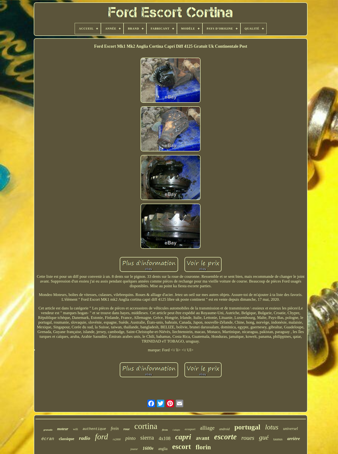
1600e (148, 448)
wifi (75, 429)
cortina (145, 426)
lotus (271, 427)
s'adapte (176, 429)
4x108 (165, 438)
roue (126, 429)
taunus (277, 439)
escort (181, 446)
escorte (225, 437)
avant (202, 438)
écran (47, 439)
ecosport (190, 429)
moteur (62, 429)
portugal (247, 427)
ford (101, 436)
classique (66, 439)
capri (183, 437)
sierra (147, 437)
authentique (94, 429)
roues (247, 438)
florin (203, 447)
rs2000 (116, 439)
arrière (293, 438)
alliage (207, 428)
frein (115, 428)
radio (84, 438)
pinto (130, 438)
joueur (134, 449)
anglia (162, 449)
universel (290, 428)
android (224, 429)
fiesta (165, 429)
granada (47, 429)
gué (263, 437)
